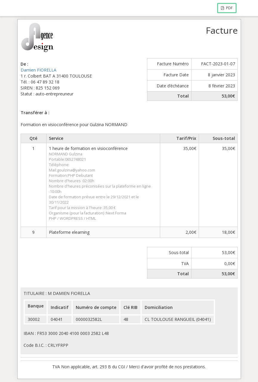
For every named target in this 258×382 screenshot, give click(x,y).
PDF (227, 7)
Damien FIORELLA (38, 70)
